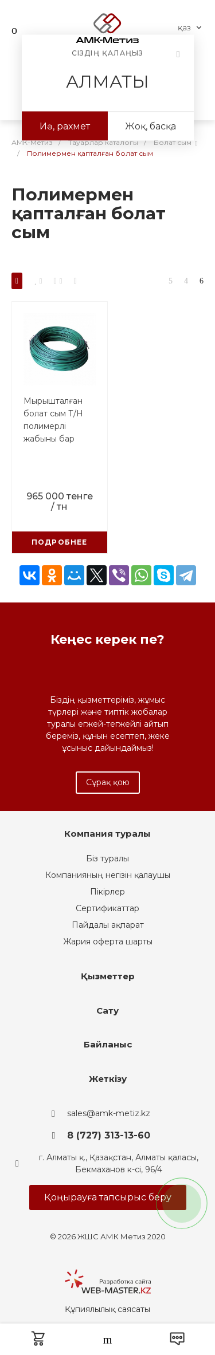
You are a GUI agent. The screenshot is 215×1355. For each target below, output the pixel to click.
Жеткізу (108, 1078)
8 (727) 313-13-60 (108, 1135)
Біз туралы (107, 858)
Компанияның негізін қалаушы (107, 875)
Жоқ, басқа (150, 126)
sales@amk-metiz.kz (108, 1113)
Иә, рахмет (65, 126)
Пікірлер (107, 892)
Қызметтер (108, 976)
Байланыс (108, 1044)
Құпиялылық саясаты (107, 1309)
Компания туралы (107, 833)
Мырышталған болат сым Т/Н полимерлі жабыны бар (53, 420)
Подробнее (60, 542)
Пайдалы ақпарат (108, 925)
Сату (107, 1010)
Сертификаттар (107, 908)
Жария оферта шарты (108, 941)
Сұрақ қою (108, 782)
